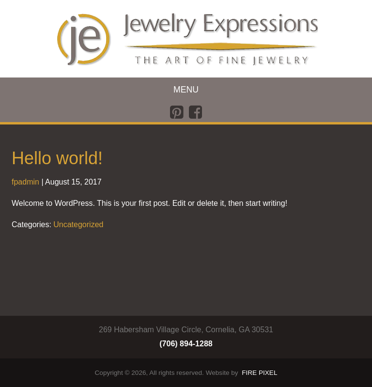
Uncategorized (78, 224)
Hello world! (57, 158)
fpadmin (25, 182)
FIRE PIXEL (259, 372)
